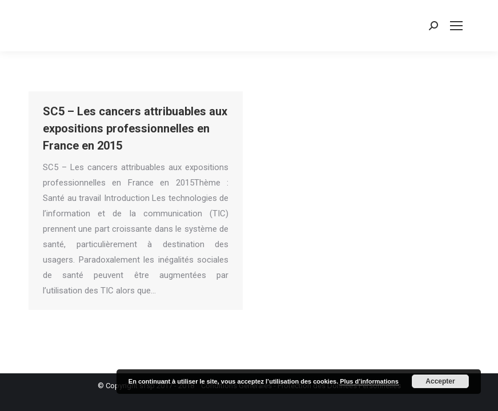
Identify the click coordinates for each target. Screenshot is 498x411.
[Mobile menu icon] (456, 26)
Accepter (440, 381)
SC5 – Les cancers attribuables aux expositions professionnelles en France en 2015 (135, 128)
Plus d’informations (369, 381)
